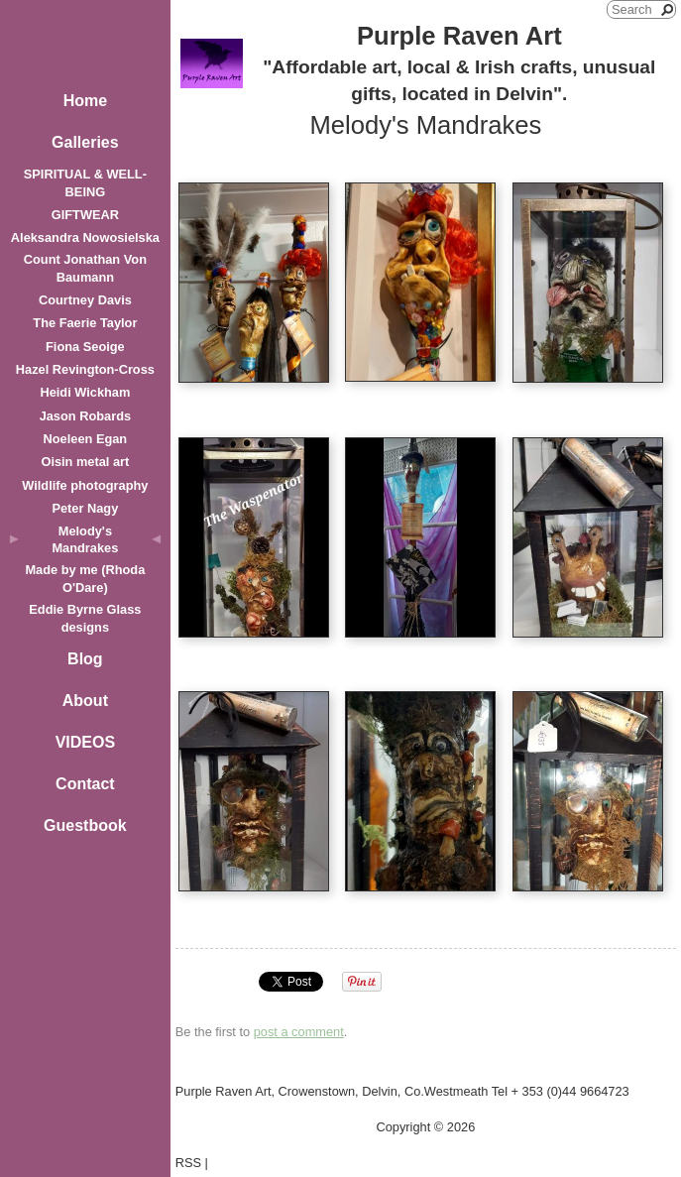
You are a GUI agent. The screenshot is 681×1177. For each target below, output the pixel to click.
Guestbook (85, 825)
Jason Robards (85, 416)
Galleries (85, 142)
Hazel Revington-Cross (85, 369)
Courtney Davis (85, 300)
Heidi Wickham (85, 392)
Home (85, 100)
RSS (188, 1162)
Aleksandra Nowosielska (85, 237)
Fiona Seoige (85, 346)
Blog (85, 658)
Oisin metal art (85, 461)
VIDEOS (85, 742)
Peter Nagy (85, 508)
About (85, 700)
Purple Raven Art (459, 36)
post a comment (299, 1031)
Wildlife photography (85, 485)
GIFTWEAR (85, 214)
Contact (85, 783)
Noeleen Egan (86, 438)
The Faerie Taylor (85, 322)
